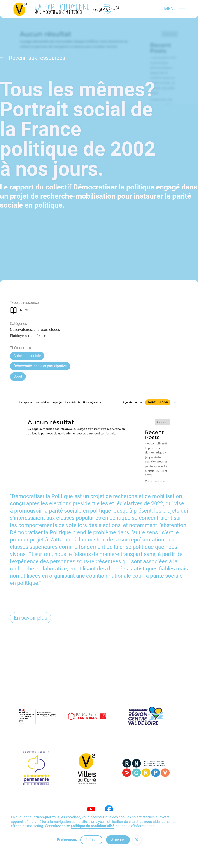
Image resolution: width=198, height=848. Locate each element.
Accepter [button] (118, 840)
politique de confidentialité (92, 826)
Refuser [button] (91, 840)
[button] (137, 840)
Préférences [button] (67, 839)
